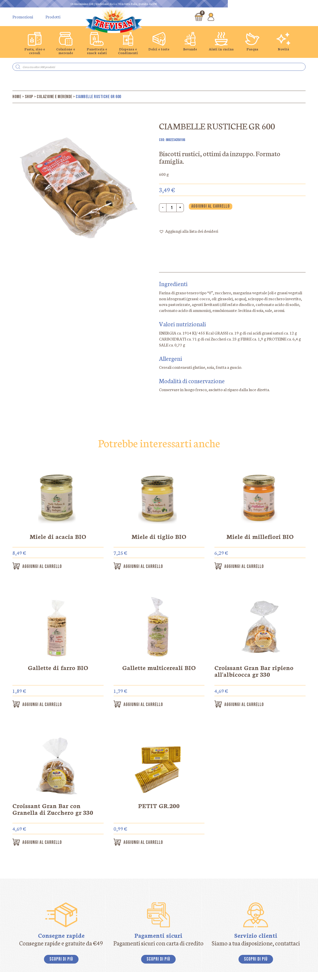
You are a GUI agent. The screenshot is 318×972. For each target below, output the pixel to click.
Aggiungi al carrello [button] (46, 566)
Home (16, 97)
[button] (188, 231)
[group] (34, 43)
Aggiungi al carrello (210, 206)
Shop (29, 97)
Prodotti (52, 16)
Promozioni (22, 16)
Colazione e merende (54, 97)
